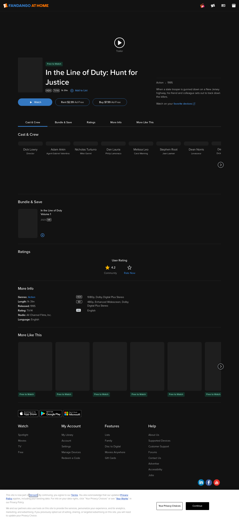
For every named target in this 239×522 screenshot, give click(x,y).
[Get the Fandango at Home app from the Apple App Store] (28, 413)
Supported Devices (159, 440)
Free (20, 452)
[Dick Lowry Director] (30, 164)
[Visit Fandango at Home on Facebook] (208, 483)
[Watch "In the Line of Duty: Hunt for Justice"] (35, 102)
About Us (153, 434)
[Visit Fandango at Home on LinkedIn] (201, 483)
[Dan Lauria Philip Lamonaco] (113, 164)
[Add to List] (42, 235)
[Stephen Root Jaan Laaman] (168, 164)
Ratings (91, 122)
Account (66, 440)
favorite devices (184, 103)
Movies (22, 440)
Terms (74, 495)
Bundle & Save (63, 122)
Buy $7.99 (110, 102)
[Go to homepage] (26, 5)
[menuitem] (223, 5)
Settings (66, 446)
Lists (107, 434)
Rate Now (129, 273)
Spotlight (23, 434)
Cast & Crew (32, 122)
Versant (33, 495)
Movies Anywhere (115, 452)
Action (31, 297)
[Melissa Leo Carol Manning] (140, 164)
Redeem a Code (71, 458)
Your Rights (122, 498)
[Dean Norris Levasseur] (196, 164)
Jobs (151, 475)
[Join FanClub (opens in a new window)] (202, 5)
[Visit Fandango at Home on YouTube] (216, 483)
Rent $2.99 (72, 102)
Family (108, 440)
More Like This (145, 122)
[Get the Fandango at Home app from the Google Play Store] (50, 413)
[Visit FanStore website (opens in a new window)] (233, 5)
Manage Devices (71, 452)
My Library (67, 434)
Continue (197, 505)
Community (110, 273)
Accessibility (155, 469)
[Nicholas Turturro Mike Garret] (85, 164)
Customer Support (158, 446)
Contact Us (154, 458)
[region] (119, 506)
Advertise (153, 463)
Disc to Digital (113, 446)
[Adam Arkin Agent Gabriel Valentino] (58, 164)
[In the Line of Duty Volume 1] (55, 212)
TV (19, 446)
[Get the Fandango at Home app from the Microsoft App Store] (72, 413)
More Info (116, 122)
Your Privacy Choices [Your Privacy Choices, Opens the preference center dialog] (170, 505)
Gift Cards (110, 458)
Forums (152, 452)
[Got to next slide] (220, 164)
